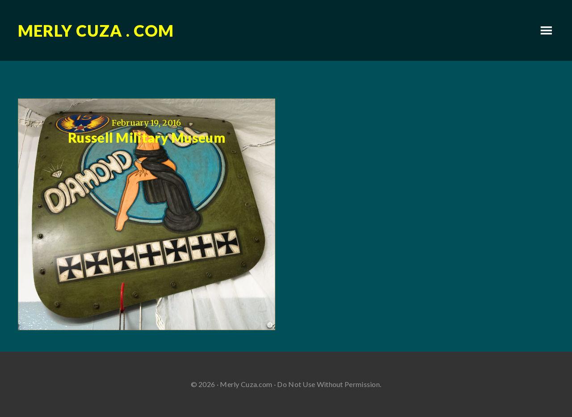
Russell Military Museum (146, 137)
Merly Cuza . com (96, 30)
